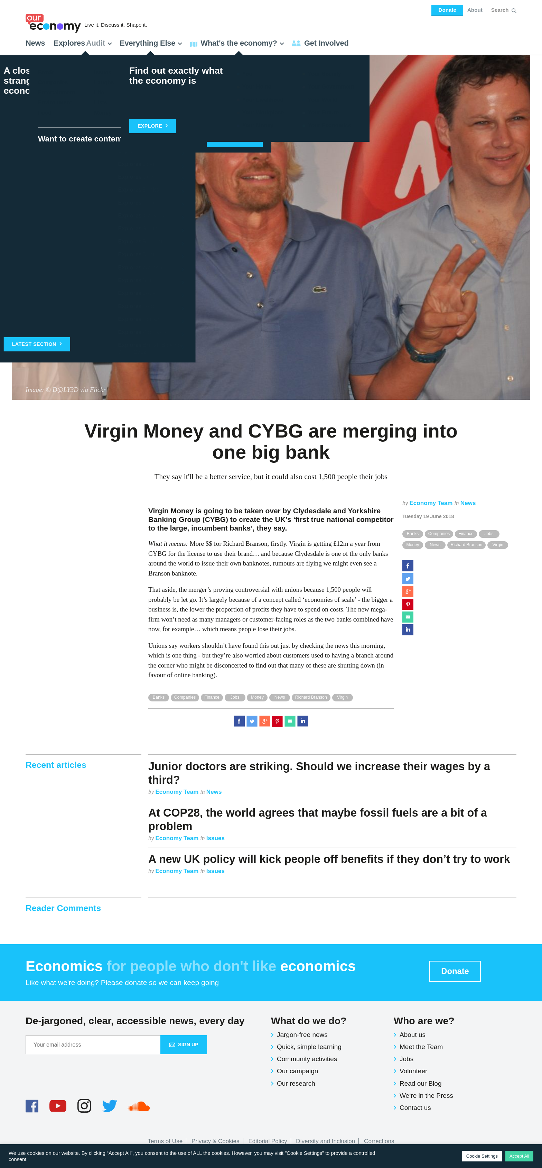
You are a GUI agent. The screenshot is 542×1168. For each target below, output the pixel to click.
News (35, 43)
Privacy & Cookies (215, 1141)
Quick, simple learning (309, 1046)
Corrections (379, 1141)
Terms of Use (165, 1141)
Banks (413, 533)
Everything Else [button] (151, 43)
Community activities (307, 1059)
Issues (215, 838)
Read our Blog (420, 1083)
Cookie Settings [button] (482, 1156)
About (475, 10)
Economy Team (431, 503)
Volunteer (413, 1071)
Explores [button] (83, 43)
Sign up (183, 1044)
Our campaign (297, 1071)
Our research (296, 1083)
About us (413, 1034)
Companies (439, 533)
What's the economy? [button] (237, 43)
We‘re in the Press (426, 1095)
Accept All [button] (519, 1156)
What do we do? (308, 1020)
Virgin (498, 544)
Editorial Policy (267, 1141)
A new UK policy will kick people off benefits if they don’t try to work (329, 859)
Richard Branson (467, 544)
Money (412, 544)
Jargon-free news (302, 1034)
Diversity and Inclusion (325, 1141)
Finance (466, 533)
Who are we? (424, 1020)
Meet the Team (421, 1046)
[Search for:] (500, 10)
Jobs (489, 533)
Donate (447, 10)
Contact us (415, 1107)
